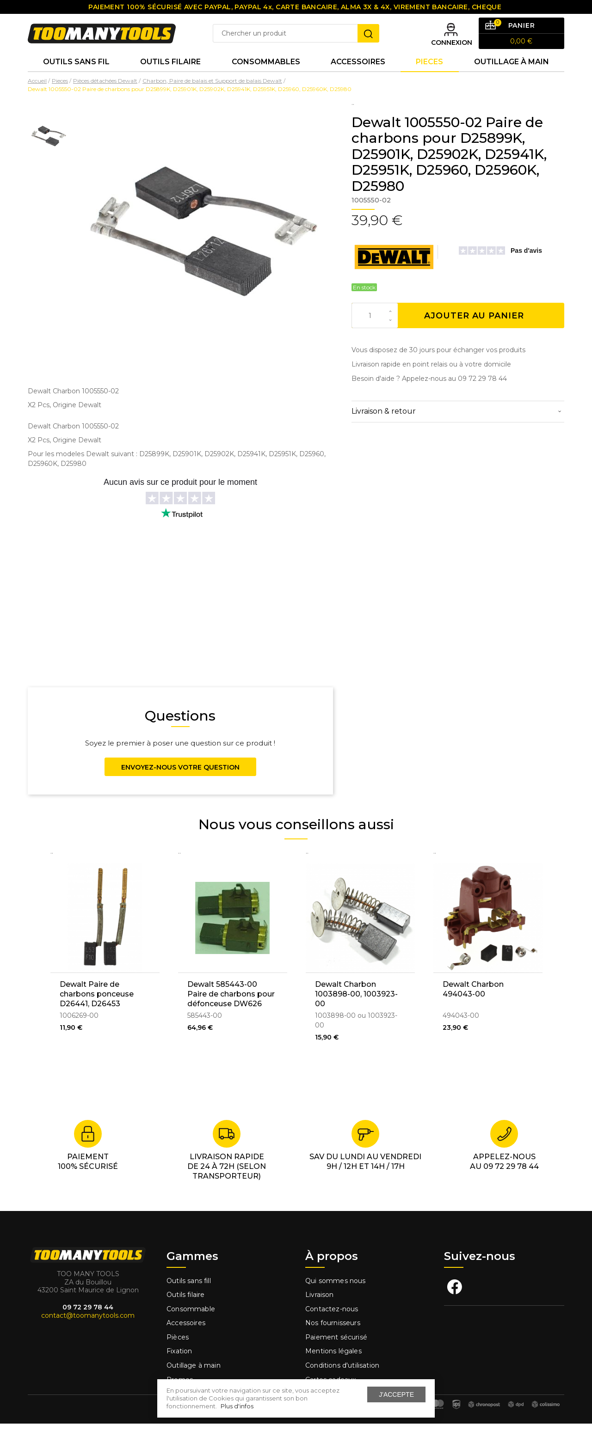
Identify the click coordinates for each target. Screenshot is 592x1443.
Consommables (266, 78)
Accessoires (358, 78)
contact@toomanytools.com (88, 1335)
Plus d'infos (237, 1406)
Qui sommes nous (335, 1300)
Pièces (177, 1356)
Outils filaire (185, 1314)
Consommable (190, 1328)
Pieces (429, 78)
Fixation (179, 1370)
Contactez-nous (331, 1328)
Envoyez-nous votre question (180, 787)
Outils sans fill (188, 1300)
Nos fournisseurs (332, 1342)
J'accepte (396, 1394)
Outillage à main (511, 78)
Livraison (319, 1314)
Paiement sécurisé (336, 1356)
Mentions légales (334, 1370)
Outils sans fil (76, 78)
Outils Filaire (170, 78)
